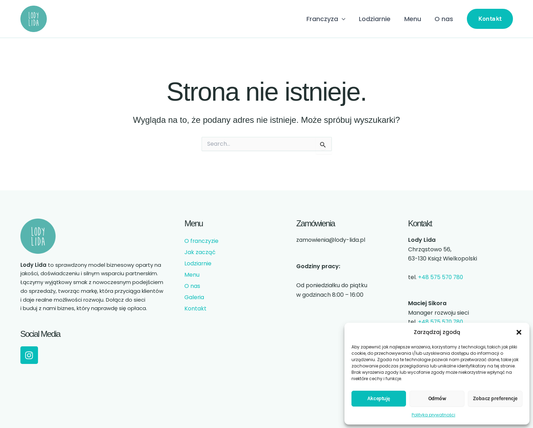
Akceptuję (378, 398)
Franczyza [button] (328, 19)
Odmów (437, 398)
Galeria (194, 297)
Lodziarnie (377, 18)
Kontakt (195, 308)
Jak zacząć (200, 252)
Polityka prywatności (433, 415)
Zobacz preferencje (495, 398)
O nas (444, 18)
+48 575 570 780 (441, 277)
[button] (518, 332)
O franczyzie (201, 241)
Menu (413, 18)
